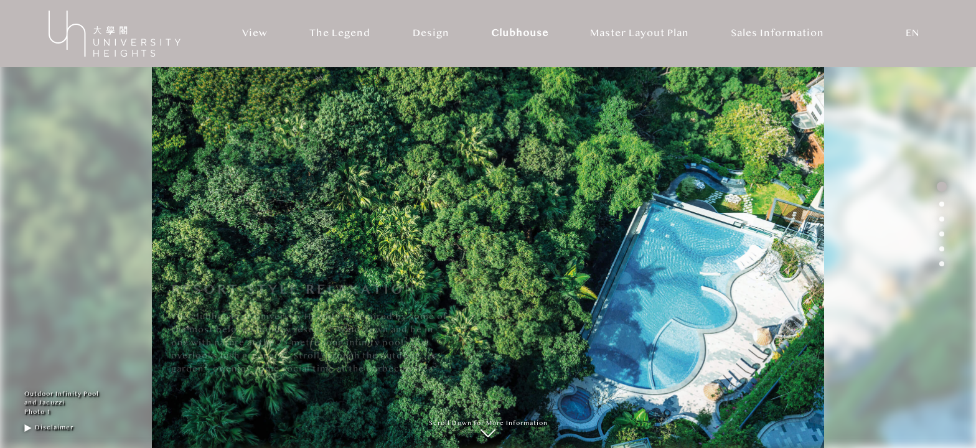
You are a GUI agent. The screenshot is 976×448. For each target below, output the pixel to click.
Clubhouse (519, 33)
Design (431, 33)
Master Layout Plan (639, 33)
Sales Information (777, 33)
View (255, 33)
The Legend (339, 33)
